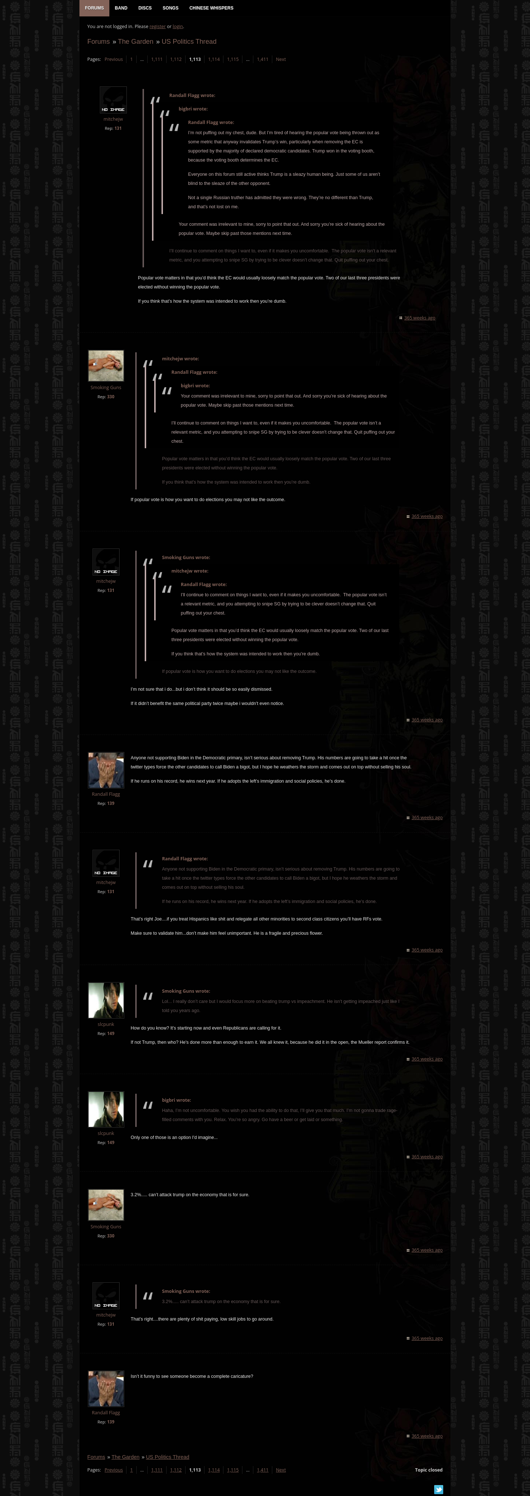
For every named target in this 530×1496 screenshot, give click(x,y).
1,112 (175, 60)
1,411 (262, 60)
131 (117, 129)
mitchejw (112, 120)
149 (110, 1034)
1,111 (156, 60)
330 (110, 398)
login (177, 27)
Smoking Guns (105, 389)
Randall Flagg (105, 795)
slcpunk (105, 1025)
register (157, 27)
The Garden (135, 42)
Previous (113, 60)
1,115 (232, 60)
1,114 (213, 60)
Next (280, 60)
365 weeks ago (420, 319)
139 (110, 804)
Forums (98, 42)
